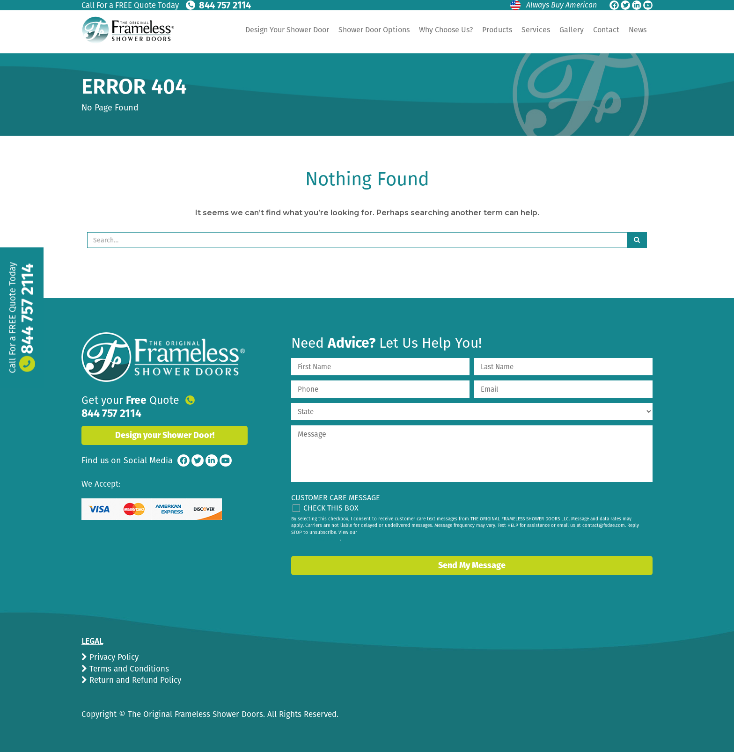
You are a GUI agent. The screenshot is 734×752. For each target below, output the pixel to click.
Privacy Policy (113, 657)
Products (497, 29)
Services (535, 29)
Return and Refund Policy (134, 680)
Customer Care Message (335, 497)
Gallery (571, 29)
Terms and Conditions (128, 669)
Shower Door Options (374, 29)
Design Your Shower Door (287, 29)
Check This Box (331, 508)
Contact (606, 29)
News (637, 29)
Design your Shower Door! (164, 423)
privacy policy (325, 539)
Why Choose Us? (446, 29)
